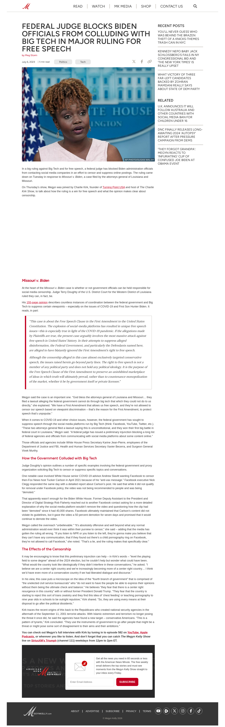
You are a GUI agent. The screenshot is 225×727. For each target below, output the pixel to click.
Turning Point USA (114, 187)
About (75, 711)
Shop (146, 6)
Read (78, 6)
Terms (147, 711)
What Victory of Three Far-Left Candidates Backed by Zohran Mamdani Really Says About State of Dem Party (179, 82)
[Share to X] (134, 61)
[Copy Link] (149, 61)
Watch (98, 6)
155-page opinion (37, 302)
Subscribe (112, 711)
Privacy (131, 711)
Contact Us (171, 6)
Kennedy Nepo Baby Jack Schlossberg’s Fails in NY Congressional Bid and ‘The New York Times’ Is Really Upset (178, 58)
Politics (63, 61)
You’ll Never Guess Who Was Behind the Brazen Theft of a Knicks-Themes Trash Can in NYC (178, 37)
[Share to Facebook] (141, 61)
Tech (83, 61)
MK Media (123, 6)
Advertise (92, 711)
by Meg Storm (29, 55)
